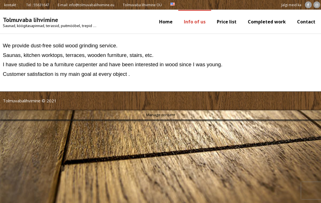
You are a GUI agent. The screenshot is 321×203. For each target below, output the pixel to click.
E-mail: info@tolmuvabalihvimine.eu (86, 5)
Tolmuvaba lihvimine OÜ (142, 5)
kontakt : (11, 5)
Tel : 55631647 (37, 5)
